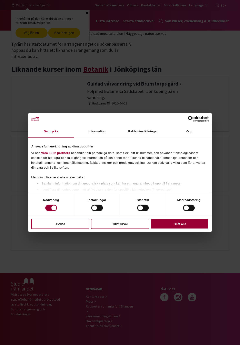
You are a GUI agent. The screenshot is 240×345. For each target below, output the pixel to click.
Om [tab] (188, 131)
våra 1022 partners (55, 152)
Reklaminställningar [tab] (143, 131)
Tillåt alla (179, 224)
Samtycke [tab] (51, 131)
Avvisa (60, 224)
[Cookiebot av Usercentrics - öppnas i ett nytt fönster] (191, 119)
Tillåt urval (120, 224)
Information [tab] (97, 131)
